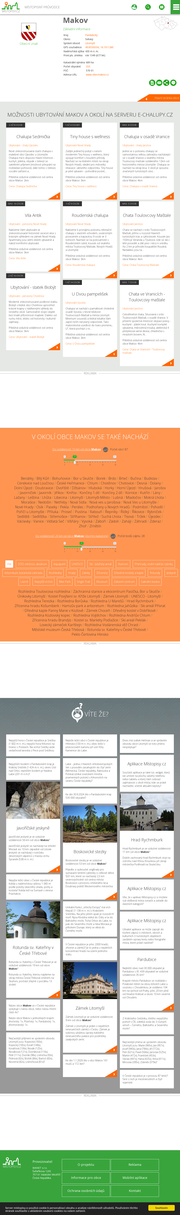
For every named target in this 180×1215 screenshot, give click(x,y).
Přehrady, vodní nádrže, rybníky (154, 564)
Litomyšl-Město (98, 497)
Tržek (141, 516)
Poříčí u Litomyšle (30, 511)
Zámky (86, 573)
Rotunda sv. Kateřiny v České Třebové (116, 629)
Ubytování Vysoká (75, 302)
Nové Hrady (24, 507)
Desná (142, 483)
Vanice (38, 521)
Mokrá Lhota (154, 497)
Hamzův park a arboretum (83, 605)
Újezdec (154, 516)
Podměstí (140, 507)
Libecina (60, 497)
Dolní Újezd (23, 488)
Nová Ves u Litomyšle (140, 502)
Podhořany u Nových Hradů (108, 507)
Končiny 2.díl (112, 492)
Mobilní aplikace (135, 1177)
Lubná (118, 497)
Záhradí (140, 521)
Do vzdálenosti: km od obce (76, 449)
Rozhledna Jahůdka (122, 605)
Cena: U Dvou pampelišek (80, 343)
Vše (9, 564)
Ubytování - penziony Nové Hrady (27, 224)
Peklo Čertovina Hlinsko (90, 634)
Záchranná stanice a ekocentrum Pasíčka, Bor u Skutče (116, 591)
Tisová (129, 516)
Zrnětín (95, 526)
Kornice (131, 492)
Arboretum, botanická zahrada (23, 573)
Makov (75, 20)
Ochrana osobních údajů (86, 1191)
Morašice (28, 502)
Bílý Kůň (43, 478)
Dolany (155, 483)
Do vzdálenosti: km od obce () (71, 536)
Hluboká (95, 488)
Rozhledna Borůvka (72, 601)
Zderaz (155, 521)
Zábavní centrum (124, 582)
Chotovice (126, 483)
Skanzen (123, 564)
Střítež (93, 516)
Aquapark (59, 564)
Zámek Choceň (98, 610)
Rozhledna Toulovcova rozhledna (44, 591)
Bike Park (64, 582)
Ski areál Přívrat (153, 605)
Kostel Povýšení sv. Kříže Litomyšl (74, 596)
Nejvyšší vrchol (43, 582)
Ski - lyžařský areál (100, 564)
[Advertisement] (90, 401)
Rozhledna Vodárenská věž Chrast (111, 624)
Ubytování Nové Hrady (78, 145)
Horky (109, 488)
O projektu (86, 1164)
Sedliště (23, 516)
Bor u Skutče (83, 478)
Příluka (52, 511)
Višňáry (73, 521)
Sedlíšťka (40, 516)
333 (88, 66)
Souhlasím (161, 1208)
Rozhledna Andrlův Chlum (129, 615)
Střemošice (58, 516)
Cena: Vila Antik (17, 258)
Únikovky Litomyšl (31, 596)
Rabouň (96, 511)
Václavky (23, 521)
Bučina (135, 478)
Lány (156, 492)
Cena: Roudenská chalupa (80, 265)
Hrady (72, 573)
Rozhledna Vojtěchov (89, 615)
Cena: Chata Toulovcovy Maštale (141, 265)
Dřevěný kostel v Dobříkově (134, 610)
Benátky (27, 478)
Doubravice (44, 488)
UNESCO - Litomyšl (146, 596)
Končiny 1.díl (89, 492)
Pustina (81, 511)
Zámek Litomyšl (115, 596)
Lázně (24, 582)
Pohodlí (157, 507)
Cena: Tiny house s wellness (81, 186)
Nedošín (44, 502)
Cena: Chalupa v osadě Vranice (140, 186)
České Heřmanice (70, 483)
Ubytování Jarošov (133, 224)
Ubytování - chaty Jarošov (137, 145)
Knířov (72, 492)
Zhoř (82, 526)
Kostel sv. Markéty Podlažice (96, 620)
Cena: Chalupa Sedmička (23, 186)
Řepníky (111, 511)
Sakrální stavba (150, 582)
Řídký (125, 511)
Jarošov (160, 488)
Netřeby (60, 502)
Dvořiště (62, 488)
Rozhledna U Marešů (107, 601)
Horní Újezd (126, 488)
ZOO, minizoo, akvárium (32, 564)
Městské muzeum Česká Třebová (58, 629)
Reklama (134, 1164)
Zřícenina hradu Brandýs (51, 620)
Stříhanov (77, 516)
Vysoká (87, 521)
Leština (33, 497)
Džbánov (79, 488)
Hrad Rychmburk (140, 601)
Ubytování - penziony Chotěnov (26, 296)
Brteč (123, 478)
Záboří (100, 521)
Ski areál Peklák (133, 620)
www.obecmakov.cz (97, 74)
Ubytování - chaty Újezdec (23, 145)
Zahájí (126, 521)
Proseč (66, 511)
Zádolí (114, 521)
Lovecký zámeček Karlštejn (61, 624)
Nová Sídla (78, 502)
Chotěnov (108, 483)
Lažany (19, 497)
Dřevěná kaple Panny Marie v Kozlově (54, 610)
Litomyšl (90, 43)
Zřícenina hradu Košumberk (37, 605)
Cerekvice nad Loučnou (35, 483)
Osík (39, 507)
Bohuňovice (61, 478)
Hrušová (145, 488)
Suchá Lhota (111, 516)
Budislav (150, 478)
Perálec (77, 507)
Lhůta (46, 497)
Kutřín (145, 492)
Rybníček (154, 511)
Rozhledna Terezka (39, 601)
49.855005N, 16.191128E (99, 47)
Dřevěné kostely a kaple (128, 573)
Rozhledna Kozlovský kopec (49, 615)
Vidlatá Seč (55, 521)
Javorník (45, 492)
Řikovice (138, 511)
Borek (100, 478)
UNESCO (77, 564)
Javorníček (28, 492)
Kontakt (135, 1191)
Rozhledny (55, 573)
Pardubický (91, 35)
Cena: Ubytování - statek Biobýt (26, 337)
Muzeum (101, 582)
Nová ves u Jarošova (104, 502)
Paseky (51, 507)
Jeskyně (171, 573)
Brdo (112, 478)
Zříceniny (102, 573)
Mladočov (133, 497)
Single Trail (83, 582)
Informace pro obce (86, 1177)
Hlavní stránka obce (167, 98)
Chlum (92, 483)
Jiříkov (59, 492)
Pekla (64, 507)
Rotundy (155, 573)
